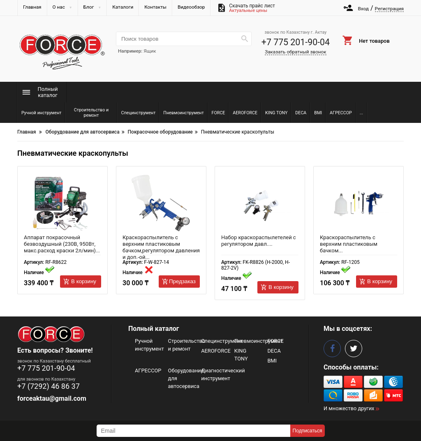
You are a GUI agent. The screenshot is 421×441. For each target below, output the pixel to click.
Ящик (149, 51)
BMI (272, 361)
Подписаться (307, 431)
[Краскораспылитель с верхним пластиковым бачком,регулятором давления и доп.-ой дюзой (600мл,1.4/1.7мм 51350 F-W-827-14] (161, 203)
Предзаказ (182, 281)
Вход (363, 9)
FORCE (275, 341)
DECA (273, 351)
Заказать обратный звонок (295, 52)
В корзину (83, 281)
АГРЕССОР (148, 370)
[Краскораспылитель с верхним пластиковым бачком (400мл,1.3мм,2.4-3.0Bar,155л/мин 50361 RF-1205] (358, 203)
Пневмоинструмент (258, 341)
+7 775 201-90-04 (295, 42)
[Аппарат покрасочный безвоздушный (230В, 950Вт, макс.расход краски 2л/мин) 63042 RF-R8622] (62, 203)
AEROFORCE (216, 351)
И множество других (349, 408)
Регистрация (389, 9)
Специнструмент (222, 341)
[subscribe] (193, 431)
